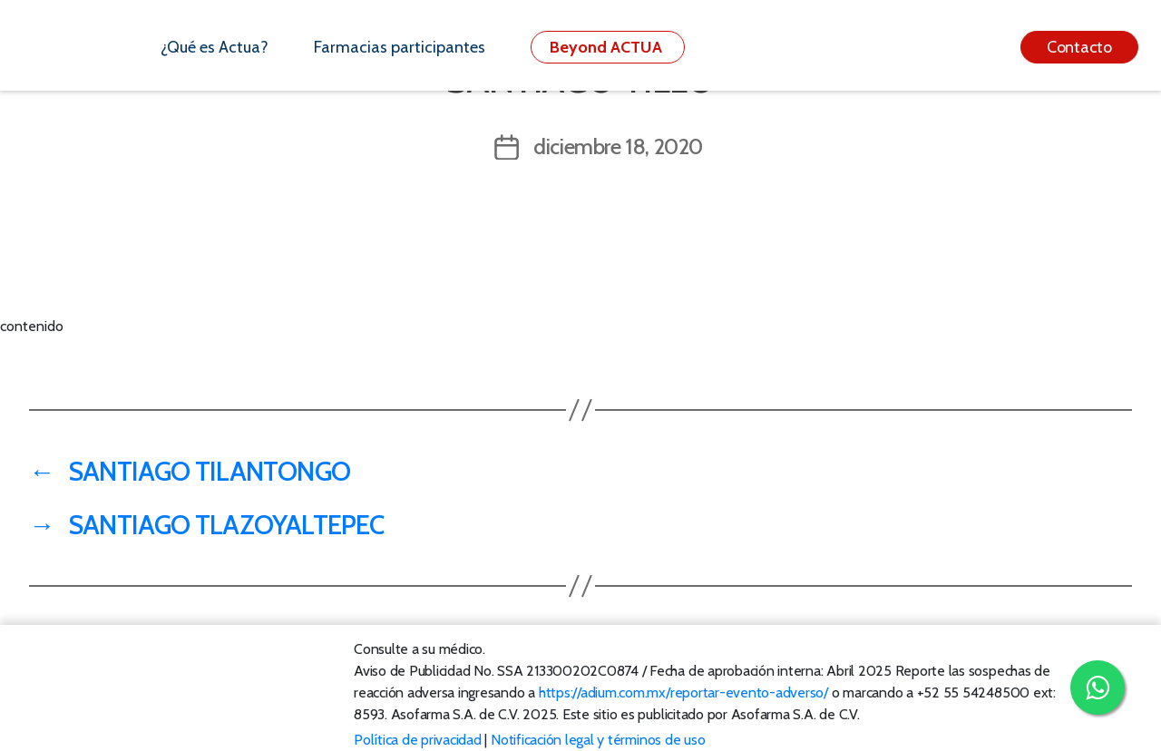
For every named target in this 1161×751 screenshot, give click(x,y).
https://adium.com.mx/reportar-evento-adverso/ (683, 692)
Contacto (1079, 47)
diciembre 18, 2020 (618, 146)
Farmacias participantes (399, 47)
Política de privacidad (418, 739)
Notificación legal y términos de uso (598, 739)
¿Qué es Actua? (214, 47)
